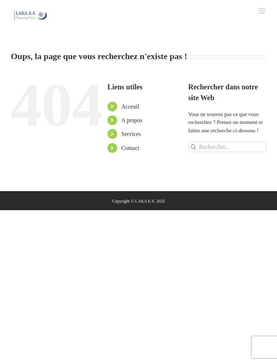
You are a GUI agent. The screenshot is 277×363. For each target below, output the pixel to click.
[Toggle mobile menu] (262, 11)
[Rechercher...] (227, 147)
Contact (130, 148)
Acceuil (130, 106)
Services (131, 134)
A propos (131, 120)
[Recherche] (193, 147)
